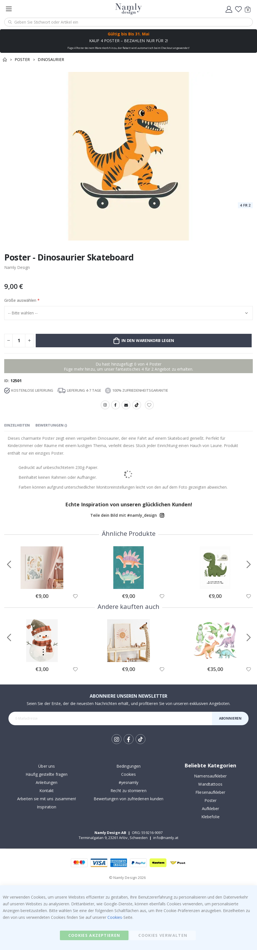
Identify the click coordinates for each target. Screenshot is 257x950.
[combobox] (128, 22)
